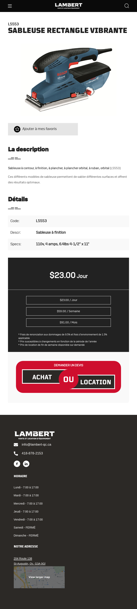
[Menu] (10, 6)
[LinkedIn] (26, 463)
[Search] (126, 6)
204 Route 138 (23, 558)
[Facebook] (17, 463)
